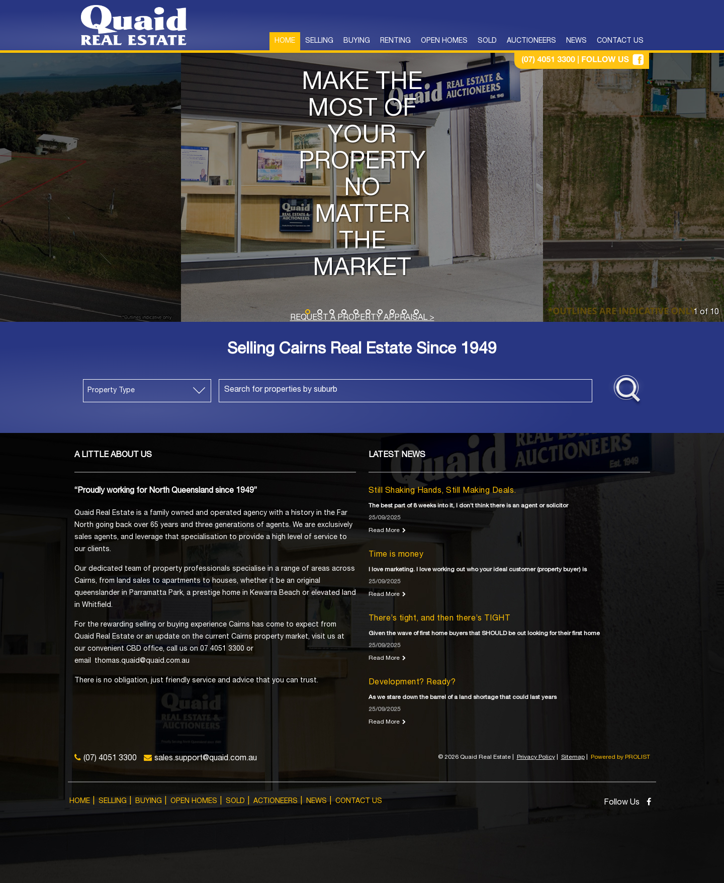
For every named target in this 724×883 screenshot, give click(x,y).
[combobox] (405, 390)
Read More (384, 530)
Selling (113, 801)
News (316, 801)
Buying (148, 801)
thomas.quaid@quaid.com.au (142, 661)
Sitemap (573, 757)
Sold (235, 801)
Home (79, 801)
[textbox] (408, 390)
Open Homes (193, 801)
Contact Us (358, 801)
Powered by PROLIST (620, 757)
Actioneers (275, 801)
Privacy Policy (536, 757)
